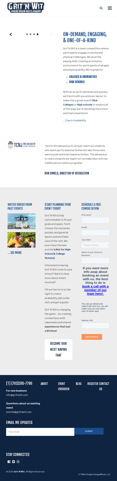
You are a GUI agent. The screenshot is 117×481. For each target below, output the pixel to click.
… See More (15, 253)
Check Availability (75, 120)
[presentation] (29, 443)
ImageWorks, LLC (102, 473)
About (44, 384)
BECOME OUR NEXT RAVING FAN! (58, 349)
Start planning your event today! (58, 206)
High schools (84, 104)
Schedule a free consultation (91, 206)
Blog (79, 384)
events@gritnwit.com (18, 412)
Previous (11, 77)
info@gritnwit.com (17, 395)
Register (92, 384)
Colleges (68, 104)
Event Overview (63, 386)
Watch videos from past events (20, 206)
